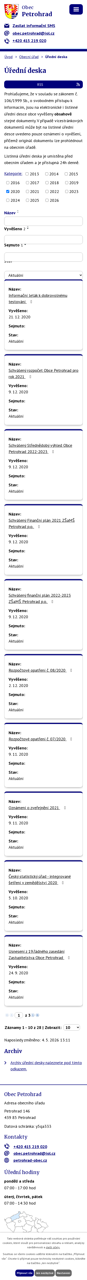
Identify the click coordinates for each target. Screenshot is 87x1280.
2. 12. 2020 (18, 685)
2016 (15, 182)
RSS (59, 84)
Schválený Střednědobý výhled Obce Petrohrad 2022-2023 (40, 448)
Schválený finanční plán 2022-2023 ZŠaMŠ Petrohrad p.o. (40, 598)
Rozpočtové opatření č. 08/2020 (41, 670)
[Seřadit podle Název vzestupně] (18, 210)
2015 (73, 174)
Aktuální (16, 341)
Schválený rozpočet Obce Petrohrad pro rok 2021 (43, 373)
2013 (34, 174)
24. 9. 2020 (18, 973)
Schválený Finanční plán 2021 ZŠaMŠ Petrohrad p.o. (42, 523)
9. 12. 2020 (18, 392)
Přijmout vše (24, 1273)
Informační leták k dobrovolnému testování (38, 298)
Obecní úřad (29, 56)
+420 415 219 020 (25, 40)
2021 (34, 191)
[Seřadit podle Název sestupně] (18, 212)
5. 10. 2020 (18, 898)
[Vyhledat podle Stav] (43, 275)
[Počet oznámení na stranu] (71, 1027)
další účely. (53, 1247)
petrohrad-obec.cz (25, 1160)
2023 (73, 191)
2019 (73, 182)
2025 (34, 200)
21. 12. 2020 (19, 317)
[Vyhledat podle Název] (43, 221)
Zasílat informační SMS (29, 25)
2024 (15, 200)
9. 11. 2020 (18, 754)
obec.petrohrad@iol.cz (29, 33)
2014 (53, 174)
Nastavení (63, 1273)
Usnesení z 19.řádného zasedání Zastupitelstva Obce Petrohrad (40, 954)
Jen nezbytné (44, 1273)
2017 (34, 182)
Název (10, 212)
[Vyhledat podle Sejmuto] (43, 257)
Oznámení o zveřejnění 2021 (38, 807)
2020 (15, 191)
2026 (54, 200)
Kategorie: (13, 173)
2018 (54, 182)
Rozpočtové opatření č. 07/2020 (41, 739)
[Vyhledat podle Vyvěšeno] (43, 239)
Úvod (8, 56)
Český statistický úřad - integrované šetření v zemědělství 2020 (40, 879)
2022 (54, 191)
